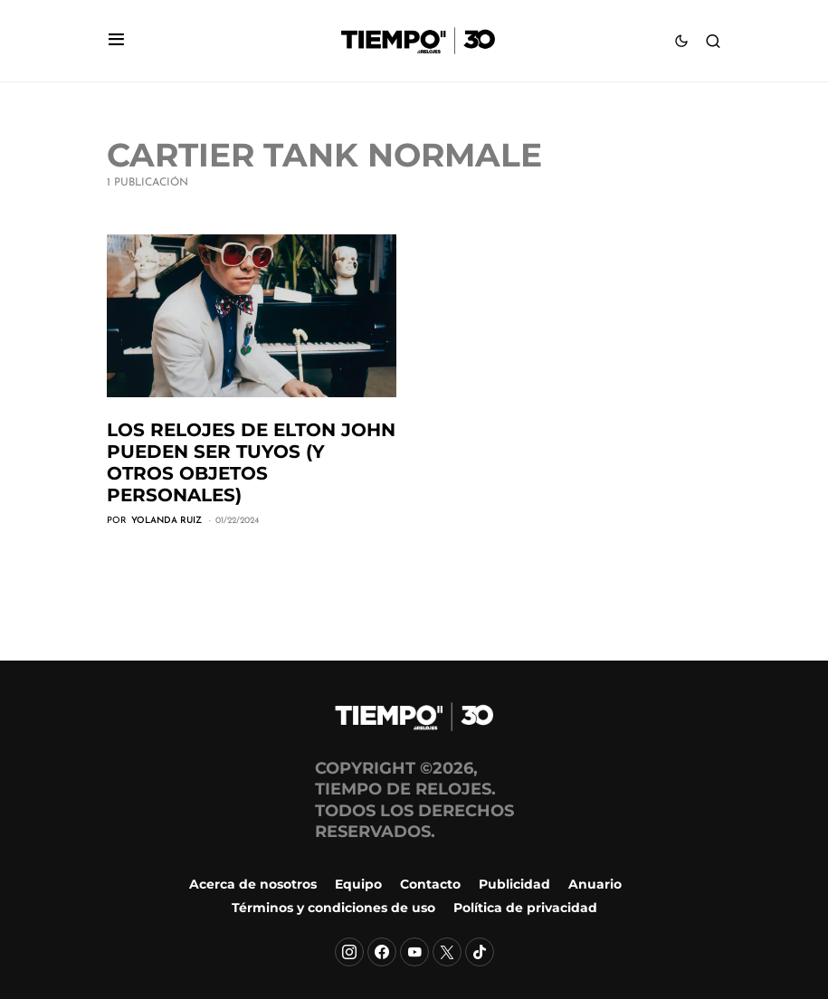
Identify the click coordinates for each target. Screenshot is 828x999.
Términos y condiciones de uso (333, 907)
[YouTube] (414, 952)
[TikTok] (479, 952)
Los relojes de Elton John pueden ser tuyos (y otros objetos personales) (251, 462)
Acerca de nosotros (253, 884)
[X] (447, 952)
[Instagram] (349, 952)
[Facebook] (381, 952)
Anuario (595, 884)
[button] (116, 41)
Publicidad (514, 884)
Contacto (430, 884)
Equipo (358, 884)
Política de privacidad (525, 907)
